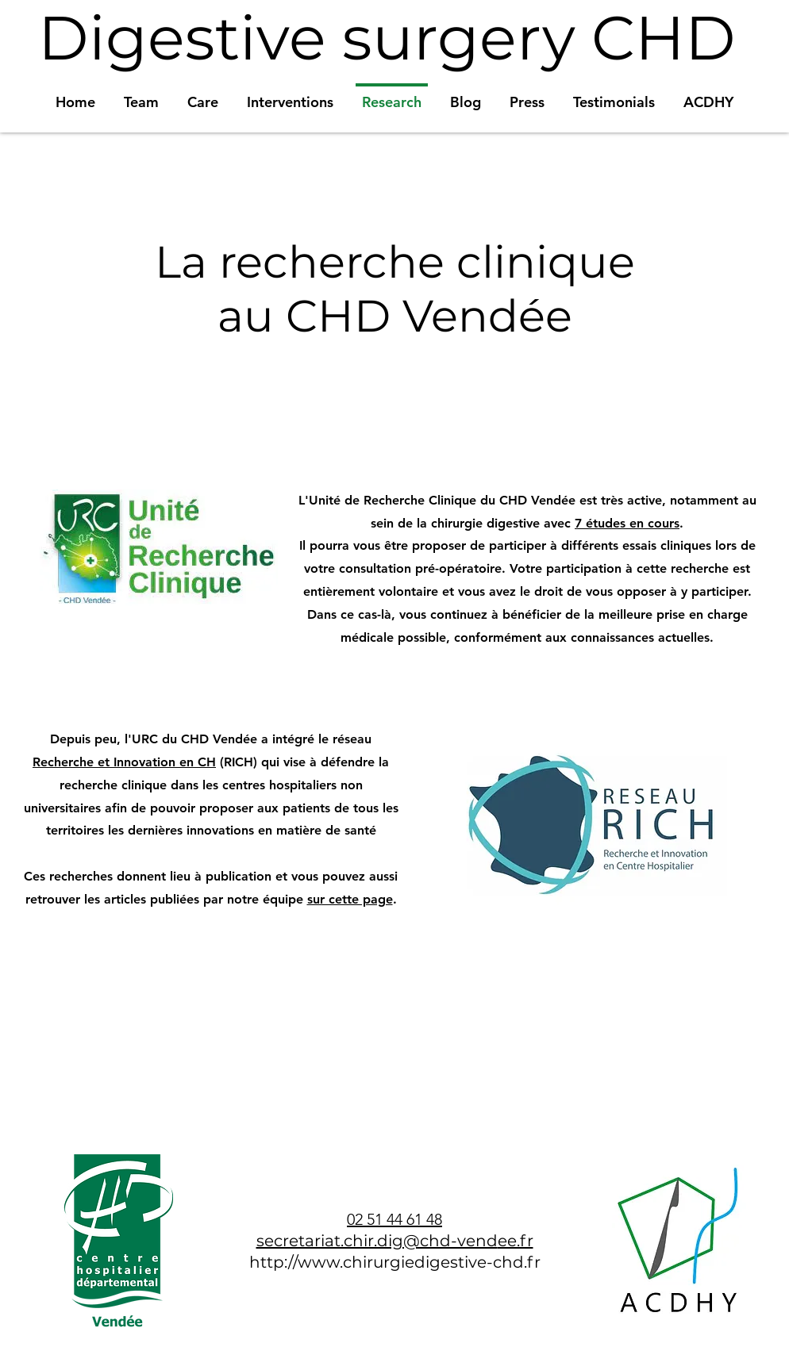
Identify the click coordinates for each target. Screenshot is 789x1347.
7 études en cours (627, 523)
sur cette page (350, 899)
